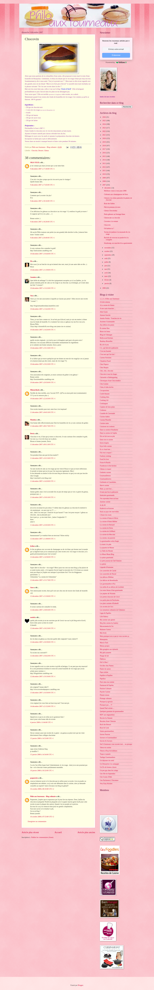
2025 (104, 120)
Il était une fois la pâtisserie (109, 492)
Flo (31, 261)
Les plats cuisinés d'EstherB (109, 603)
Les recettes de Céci (106, 607)
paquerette (34, 778)
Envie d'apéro (104, 443)
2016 (104, 153)
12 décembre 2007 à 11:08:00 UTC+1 (42, 539)
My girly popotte (105, 652)
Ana (31, 296)
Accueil (58, 832)
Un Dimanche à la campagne (109, 764)
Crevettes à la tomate (111, 221)
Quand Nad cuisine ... (107, 708)
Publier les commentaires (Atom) (42, 837)
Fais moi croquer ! (106, 453)
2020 (104, 138)
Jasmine (33, 277)
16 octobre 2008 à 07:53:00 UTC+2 (42, 817)
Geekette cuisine (105, 472)
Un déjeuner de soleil (107, 760)
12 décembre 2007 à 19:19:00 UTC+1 (42, 676)
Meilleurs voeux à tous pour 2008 (115, 191)
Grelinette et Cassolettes (108, 482)
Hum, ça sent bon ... (106, 489)
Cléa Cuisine (104, 384)
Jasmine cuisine (105, 502)
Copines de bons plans (107, 407)
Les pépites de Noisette (107, 593)
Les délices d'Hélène (107, 577)
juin (105, 266)
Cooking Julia (104, 397)
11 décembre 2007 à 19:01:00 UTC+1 (42, 497)
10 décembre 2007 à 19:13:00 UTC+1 (42, 348)
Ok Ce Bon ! (104, 662)
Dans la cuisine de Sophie (108, 433)
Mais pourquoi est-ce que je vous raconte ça (114, 636)
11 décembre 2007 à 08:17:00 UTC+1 (42, 426)
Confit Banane (104, 394)
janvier (106, 283)
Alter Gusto (104, 312)
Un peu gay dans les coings (109, 770)
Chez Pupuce (104, 364)
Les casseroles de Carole (108, 571)
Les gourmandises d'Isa (107, 584)
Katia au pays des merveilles (109, 512)
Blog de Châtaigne (106, 335)
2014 (104, 160)
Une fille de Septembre (107, 774)
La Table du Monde (106, 551)
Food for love (104, 459)
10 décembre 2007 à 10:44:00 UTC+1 (42, 254)
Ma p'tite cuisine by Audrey (109, 623)
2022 (104, 131)
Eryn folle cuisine (106, 446)
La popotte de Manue (107, 548)
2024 (104, 124)
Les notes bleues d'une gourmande (111, 590)
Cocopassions (104, 390)
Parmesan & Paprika (106, 685)
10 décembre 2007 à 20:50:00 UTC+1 (42, 382)
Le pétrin (103, 564)
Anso (32, 587)
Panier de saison (105, 669)
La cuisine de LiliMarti (107, 531)
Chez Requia (104, 367)
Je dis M (103, 505)
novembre (108, 248)
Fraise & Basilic (105, 462)
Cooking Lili (104, 400)
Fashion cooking (105, 456)
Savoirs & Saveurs (106, 741)
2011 (104, 170)
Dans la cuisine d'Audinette (109, 430)
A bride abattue (105, 302)
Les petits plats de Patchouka (109, 600)
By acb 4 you (104, 345)
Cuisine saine (104, 423)
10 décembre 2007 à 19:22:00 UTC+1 (42, 364)
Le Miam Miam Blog (107, 554)
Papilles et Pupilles (106, 675)
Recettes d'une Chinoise (108, 721)
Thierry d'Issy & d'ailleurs (108, 751)
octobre (107, 251)
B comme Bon (104, 328)
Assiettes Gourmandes (107, 322)
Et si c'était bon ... (106, 449)
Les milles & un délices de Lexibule (112, 587)
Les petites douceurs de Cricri (110, 597)
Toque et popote (105, 754)
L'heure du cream (105, 515)
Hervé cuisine (104, 485)
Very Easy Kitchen (106, 783)
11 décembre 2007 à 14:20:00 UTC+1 (42, 481)
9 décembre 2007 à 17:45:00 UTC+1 (42, 185)
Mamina (33, 420)
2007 (104, 185)
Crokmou (103, 410)
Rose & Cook (104, 728)
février (106, 280)
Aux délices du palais (107, 325)
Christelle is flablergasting (108, 377)
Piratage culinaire (106, 698)
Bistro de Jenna (105, 331)
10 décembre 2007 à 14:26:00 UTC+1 (42, 330)
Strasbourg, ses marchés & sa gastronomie (118, 243)
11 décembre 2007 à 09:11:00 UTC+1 (42, 444)
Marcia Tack (104, 643)
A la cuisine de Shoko (107, 305)
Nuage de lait (104, 656)
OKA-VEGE (34, 162)
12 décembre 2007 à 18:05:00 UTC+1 (42, 610)
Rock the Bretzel (105, 724)
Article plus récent (30, 832)
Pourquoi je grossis (106, 702)
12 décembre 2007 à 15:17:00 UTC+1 (42, 580)
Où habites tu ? (109, 228)
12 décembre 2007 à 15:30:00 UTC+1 (42, 596)
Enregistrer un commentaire (37, 821)
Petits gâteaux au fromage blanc (114, 214)
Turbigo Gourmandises (107, 757)
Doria (32, 433)
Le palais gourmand (106, 557)
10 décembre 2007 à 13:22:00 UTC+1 (42, 288)
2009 (104, 178)
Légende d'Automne (106, 567)
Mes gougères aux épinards (109, 649)
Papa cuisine (104, 672)
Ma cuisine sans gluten (107, 620)
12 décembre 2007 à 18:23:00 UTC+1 (42, 628)
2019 (104, 142)
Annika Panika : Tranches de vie (110, 318)
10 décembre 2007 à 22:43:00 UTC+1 (42, 399)
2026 (104, 117)
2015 (104, 156)
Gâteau (46, 150)
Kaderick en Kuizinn (107, 508)
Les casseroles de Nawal (108, 574)
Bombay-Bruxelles (106, 341)
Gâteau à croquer (105, 469)
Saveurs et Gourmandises (108, 738)
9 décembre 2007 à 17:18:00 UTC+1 (42, 169)
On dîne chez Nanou (106, 666)
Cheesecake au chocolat (112, 218)
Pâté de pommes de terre (112, 207)
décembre (107, 188)
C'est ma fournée (105, 351)
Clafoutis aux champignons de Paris (116, 194)
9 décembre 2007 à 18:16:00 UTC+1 (42, 201)
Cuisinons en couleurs (107, 426)
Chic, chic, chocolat (106, 371)
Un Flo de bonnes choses (108, 767)
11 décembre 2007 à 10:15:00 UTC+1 (42, 458)
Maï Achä (103, 633)
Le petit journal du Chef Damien (111, 561)
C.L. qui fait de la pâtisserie (109, 348)
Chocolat (34, 150)
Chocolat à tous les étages (108, 374)
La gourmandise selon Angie (109, 541)
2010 (104, 174)
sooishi (32, 617)
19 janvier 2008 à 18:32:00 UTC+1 (42, 770)
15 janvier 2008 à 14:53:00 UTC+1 (42, 738)
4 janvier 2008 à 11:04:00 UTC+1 (41, 722)
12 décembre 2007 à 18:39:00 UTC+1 (42, 642)
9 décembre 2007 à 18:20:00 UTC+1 (42, 222)
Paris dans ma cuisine (107, 682)
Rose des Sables (109, 203)
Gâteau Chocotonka (110, 211)
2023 (104, 128)
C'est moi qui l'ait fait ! (107, 354)
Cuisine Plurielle (105, 420)
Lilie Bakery (104, 616)
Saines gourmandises (107, 731)
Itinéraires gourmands (107, 495)
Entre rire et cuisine (106, 440)
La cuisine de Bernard (107, 525)
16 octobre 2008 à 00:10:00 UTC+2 (42, 789)
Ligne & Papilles (105, 613)
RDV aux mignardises (107, 715)
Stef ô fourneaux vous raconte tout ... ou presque (116, 744)
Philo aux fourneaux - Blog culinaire (43, 796)
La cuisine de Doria (106, 528)
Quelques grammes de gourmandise (112, 711)
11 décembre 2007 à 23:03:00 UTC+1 (42, 525)
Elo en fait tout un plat (107, 436)
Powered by (116, 62)
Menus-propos (104, 646)
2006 (104, 288)
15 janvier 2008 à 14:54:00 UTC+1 (42, 754)
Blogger (80, 985)
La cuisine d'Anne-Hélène (108, 521)
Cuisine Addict (105, 417)
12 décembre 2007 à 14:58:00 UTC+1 (42, 557)
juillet (106, 262)
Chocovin (107, 225)
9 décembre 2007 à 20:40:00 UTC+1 (42, 238)
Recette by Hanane (106, 718)
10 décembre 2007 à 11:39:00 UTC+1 (42, 270)
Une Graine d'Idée (106, 777)
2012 (104, 167)
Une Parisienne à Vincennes (109, 780)
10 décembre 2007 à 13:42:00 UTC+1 (42, 309)
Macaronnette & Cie (106, 626)
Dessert (40, 150)
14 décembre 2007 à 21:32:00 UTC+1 (42, 706)
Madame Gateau (105, 629)
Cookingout (104, 403)
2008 (104, 181)
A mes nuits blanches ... (108, 308)
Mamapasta (104, 639)
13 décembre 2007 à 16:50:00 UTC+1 (42, 693)
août (106, 258)
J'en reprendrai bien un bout (109, 498)
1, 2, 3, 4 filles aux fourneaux (109, 299)
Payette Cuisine (105, 692)
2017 (104, 149)
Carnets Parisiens (105, 358)
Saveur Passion (105, 734)
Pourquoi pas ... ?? (106, 705)
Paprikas (103, 679)
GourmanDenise (105, 476)
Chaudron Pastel (105, 361)
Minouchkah (34, 390)
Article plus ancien (86, 832)
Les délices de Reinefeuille (109, 580)
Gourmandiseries (105, 479)
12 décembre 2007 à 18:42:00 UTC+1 (42, 656)
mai (105, 269)
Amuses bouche (105, 315)
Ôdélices (103, 659)
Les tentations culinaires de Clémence (112, 610)
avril (106, 273)
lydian (32, 546)
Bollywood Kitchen (106, 338)
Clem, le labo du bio (106, 387)
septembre (108, 255)
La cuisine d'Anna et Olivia (109, 518)
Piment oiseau (104, 695)
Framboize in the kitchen (108, 466)
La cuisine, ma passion (107, 538)
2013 (104, 163)
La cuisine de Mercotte (107, 534)
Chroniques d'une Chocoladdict (110, 381)
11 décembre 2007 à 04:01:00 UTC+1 (42, 412)
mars (106, 276)
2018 (104, 146)
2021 (104, 135)
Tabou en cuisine (105, 747)
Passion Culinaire (106, 688)
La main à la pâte (105, 544)
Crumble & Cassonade (107, 413)
